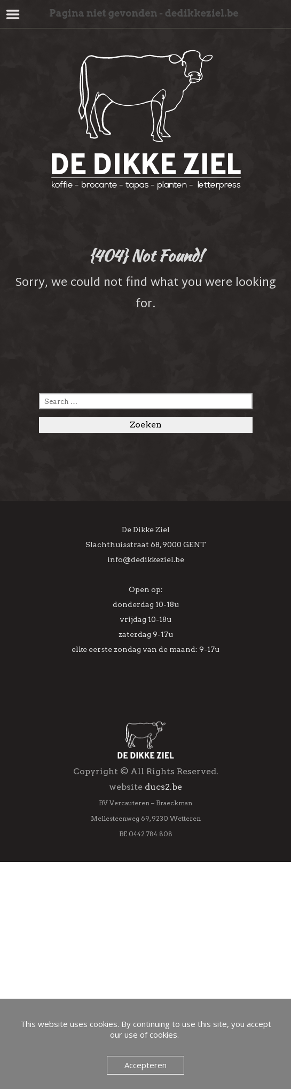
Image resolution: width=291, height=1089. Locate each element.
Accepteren (145, 1065)
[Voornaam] (145, 828)
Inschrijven (146, 902)
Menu (13, 14)
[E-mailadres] (145, 805)
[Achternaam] (145, 851)
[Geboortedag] (145, 874)
